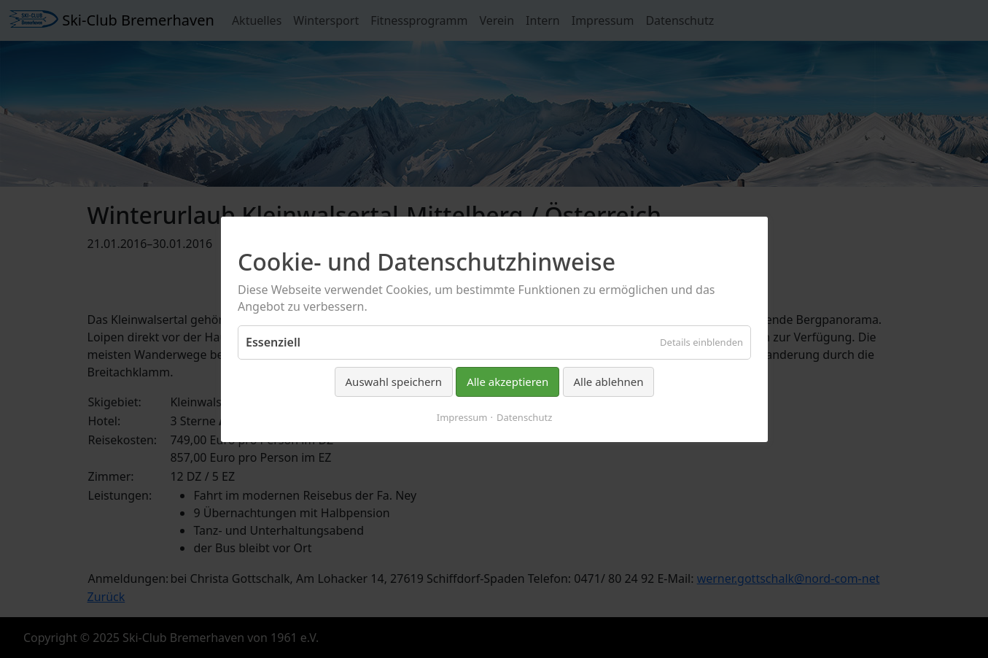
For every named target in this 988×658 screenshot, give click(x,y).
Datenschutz (524, 416)
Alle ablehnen (608, 381)
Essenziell (273, 342)
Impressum (461, 416)
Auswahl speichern (393, 381)
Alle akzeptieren (507, 381)
